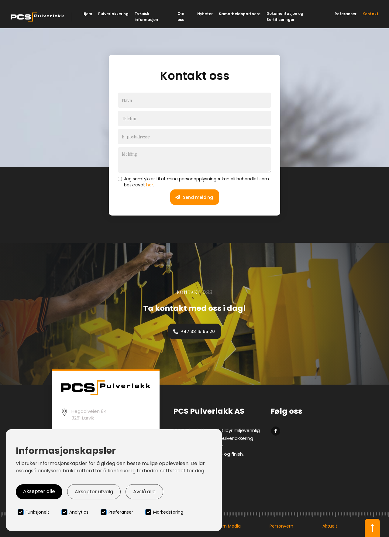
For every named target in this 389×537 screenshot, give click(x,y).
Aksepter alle (39, 491)
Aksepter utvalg (94, 491)
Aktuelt (329, 526)
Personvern (281, 526)
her (149, 185)
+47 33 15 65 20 (198, 331)
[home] (38, 17)
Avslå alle (144, 491)
